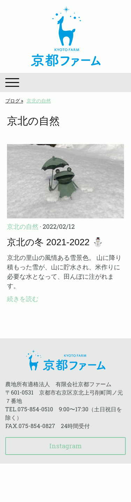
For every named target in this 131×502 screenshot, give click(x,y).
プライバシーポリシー (26, 475)
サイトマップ (65, 475)
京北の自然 (22, 226)
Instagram (65, 446)
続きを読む (22, 298)
